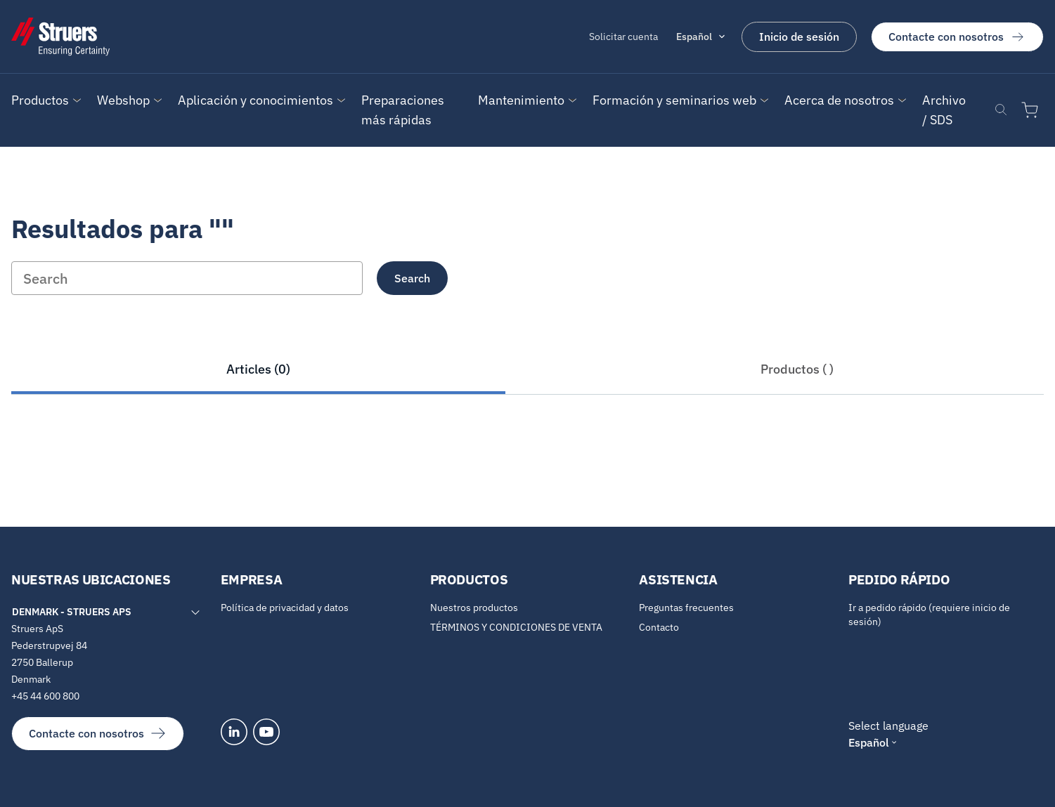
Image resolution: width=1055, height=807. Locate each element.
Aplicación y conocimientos (255, 100)
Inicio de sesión (799, 36)
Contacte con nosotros (957, 36)
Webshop (123, 100)
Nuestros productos (474, 607)
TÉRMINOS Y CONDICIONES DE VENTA (516, 627)
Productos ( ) (797, 369)
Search (412, 278)
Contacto (659, 627)
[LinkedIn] (234, 732)
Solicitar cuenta (623, 36)
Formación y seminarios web (674, 100)
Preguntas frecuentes (686, 607)
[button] (40, 100)
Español (694, 36)
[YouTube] (266, 732)
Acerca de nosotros (839, 100)
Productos (40, 100)
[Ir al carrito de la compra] (1032, 110)
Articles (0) (258, 369)
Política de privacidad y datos (285, 607)
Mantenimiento (521, 100)
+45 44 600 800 (45, 696)
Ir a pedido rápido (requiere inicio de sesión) (929, 614)
